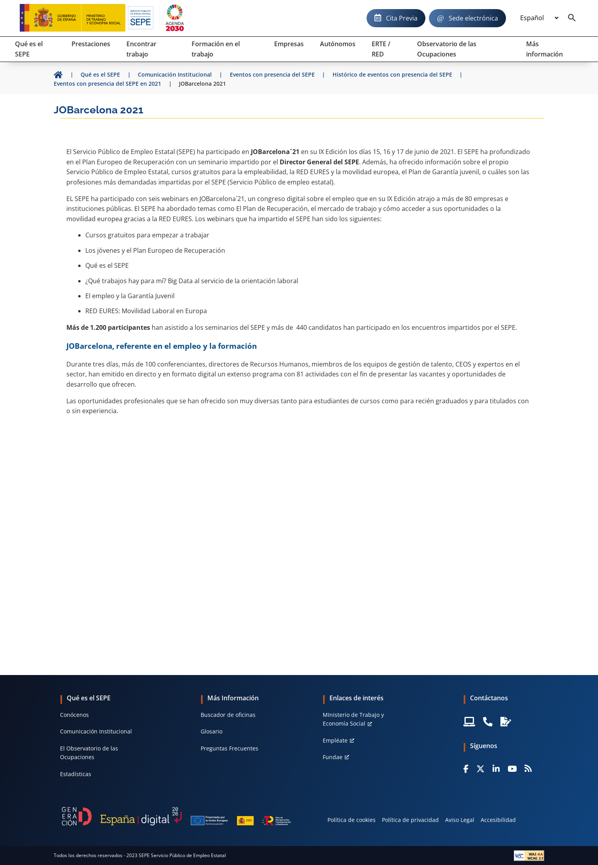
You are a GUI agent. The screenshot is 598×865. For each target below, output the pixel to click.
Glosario (211, 731)
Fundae (332, 757)
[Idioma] (539, 18)
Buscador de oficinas (228, 714)
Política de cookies (351, 820)
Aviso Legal (459, 820)
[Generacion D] (176, 816)
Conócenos (74, 714)
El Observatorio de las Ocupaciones (89, 753)
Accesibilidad (498, 820)
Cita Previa (401, 18)
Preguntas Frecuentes (229, 748)
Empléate (335, 740)
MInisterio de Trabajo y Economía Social (353, 719)
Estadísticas (75, 774)
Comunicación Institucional (96, 731)
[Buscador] (572, 18)
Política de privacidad (410, 820)
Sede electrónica (473, 18)
